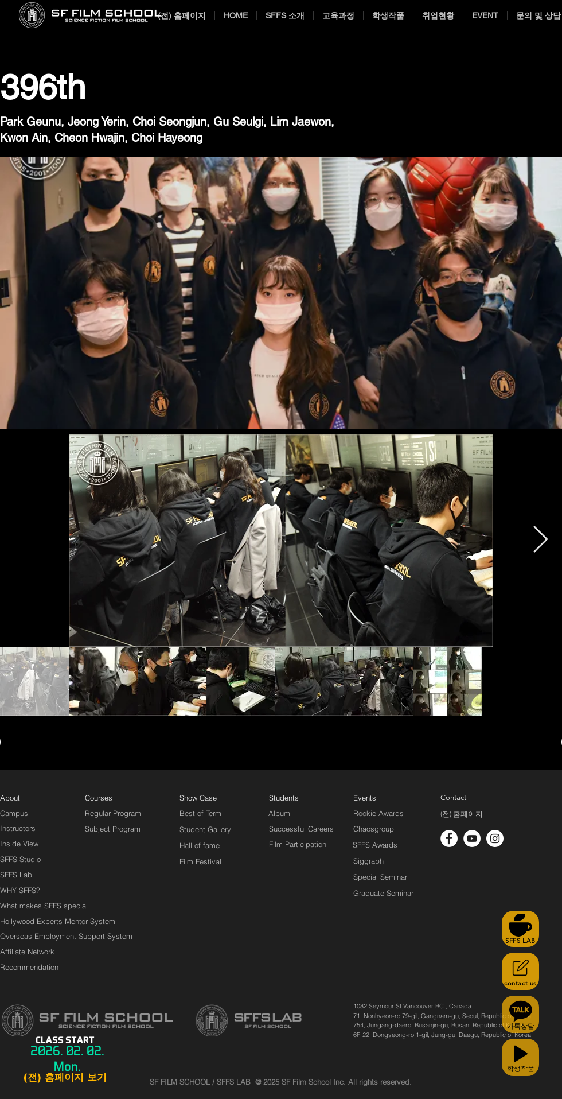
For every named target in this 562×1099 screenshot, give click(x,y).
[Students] (284, 798)
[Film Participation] (298, 844)
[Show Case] (205, 798)
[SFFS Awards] (375, 845)
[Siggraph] (368, 861)
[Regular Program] (113, 813)
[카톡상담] (520, 1014)
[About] (10, 798)
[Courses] (112, 798)
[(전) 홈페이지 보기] (64, 1078)
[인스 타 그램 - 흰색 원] (495, 838)
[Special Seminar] (380, 877)
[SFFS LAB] (520, 929)
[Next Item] (540, 541)
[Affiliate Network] (30, 951)
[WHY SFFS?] (30, 890)
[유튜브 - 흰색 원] (472, 838)
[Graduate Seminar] (384, 893)
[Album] (299, 813)
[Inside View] (20, 843)
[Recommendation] (30, 967)
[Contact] (453, 798)
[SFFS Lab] (16, 874)
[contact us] (520, 971)
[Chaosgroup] (374, 829)
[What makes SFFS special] (44, 905)
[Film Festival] (200, 861)
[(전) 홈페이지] (461, 814)
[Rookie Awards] (378, 813)
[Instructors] (18, 828)
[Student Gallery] (205, 829)
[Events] (378, 798)
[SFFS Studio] (20, 859)
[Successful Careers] (301, 829)
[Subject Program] (112, 829)
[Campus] (14, 813)
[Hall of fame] (199, 845)
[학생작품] (520, 1057)
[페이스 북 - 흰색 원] (449, 838)
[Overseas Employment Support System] (66, 936)
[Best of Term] (200, 813)
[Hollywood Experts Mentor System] (57, 921)
